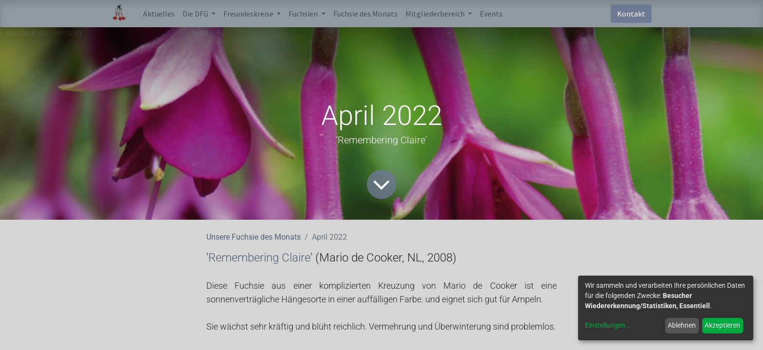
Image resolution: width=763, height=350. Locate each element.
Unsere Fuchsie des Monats (253, 237)
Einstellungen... (608, 325)
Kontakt (631, 13)
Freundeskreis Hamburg (41, 32)
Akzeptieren (722, 325)
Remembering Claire (259, 257)
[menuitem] (159, 13)
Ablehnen (682, 325)
